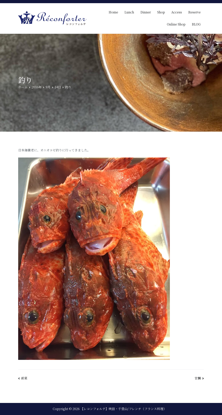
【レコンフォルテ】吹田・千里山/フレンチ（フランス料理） (123, 409)
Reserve (194, 12)
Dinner (145, 12)
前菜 (24, 378)
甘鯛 (198, 378)
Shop (161, 12)
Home (113, 12)
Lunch (129, 12)
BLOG (196, 24)
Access (176, 12)
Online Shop (176, 24)
